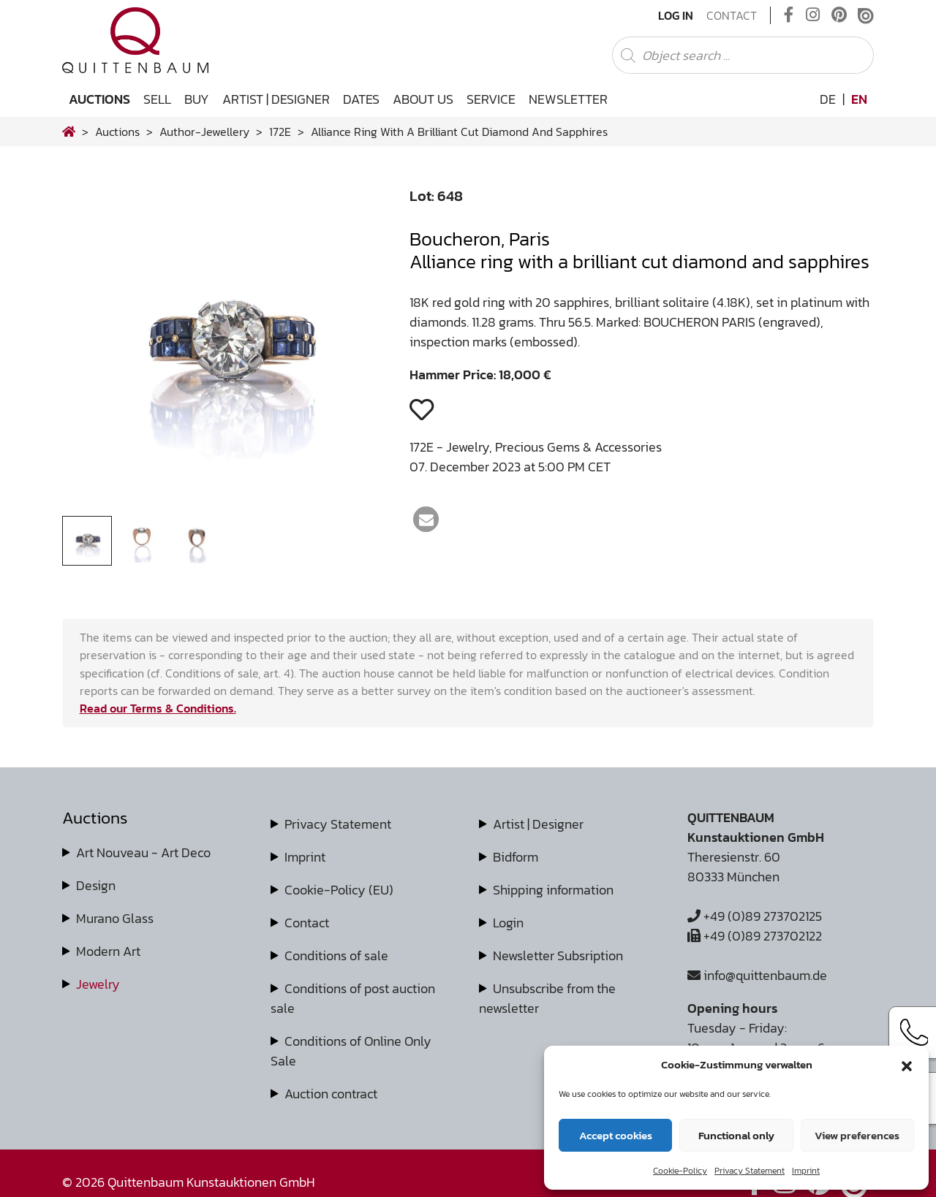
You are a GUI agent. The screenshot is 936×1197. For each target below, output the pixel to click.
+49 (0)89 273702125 (754, 916)
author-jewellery (204, 131)
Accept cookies (615, 1135)
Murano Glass (115, 918)
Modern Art (108, 951)
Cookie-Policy (680, 1170)
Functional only (736, 1135)
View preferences (857, 1135)
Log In (675, 15)
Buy (196, 99)
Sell (157, 99)
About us (423, 99)
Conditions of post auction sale (353, 998)
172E (280, 131)
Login (508, 922)
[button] (906, 1064)
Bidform (515, 857)
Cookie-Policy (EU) (338, 890)
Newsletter (568, 99)
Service (491, 99)
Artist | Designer (276, 99)
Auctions (99, 99)
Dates (361, 99)
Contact (731, 15)
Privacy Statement (749, 1170)
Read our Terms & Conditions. (158, 708)
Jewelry (98, 984)
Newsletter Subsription (558, 955)
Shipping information (553, 890)
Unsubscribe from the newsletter (547, 998)
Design (96, 885)
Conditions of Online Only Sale (351, 1051)
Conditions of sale (336, 955)
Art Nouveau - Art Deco (143, 852)
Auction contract (330, 1093)
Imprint (806, 1170)
